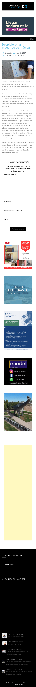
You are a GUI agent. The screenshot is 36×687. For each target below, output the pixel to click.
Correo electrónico (13, 210)
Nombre (7, 201)
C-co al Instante (9, 564)
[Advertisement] (18, 492)
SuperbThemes (18, 684)
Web (6, 219)
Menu (32, 39)
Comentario (10, 174)
